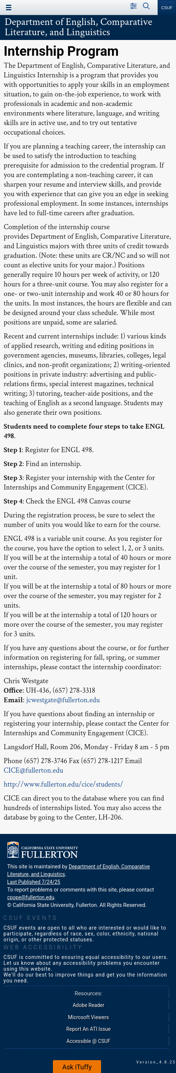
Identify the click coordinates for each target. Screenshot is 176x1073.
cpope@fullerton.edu (30, 897)
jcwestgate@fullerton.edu (63, 700)
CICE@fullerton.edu (33, 770)
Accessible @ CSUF (88, 1041)
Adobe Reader (88, 1005)
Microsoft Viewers (88, 1017)
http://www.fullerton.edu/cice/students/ (63, 784)
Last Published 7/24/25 (33, 882)
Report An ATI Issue (88, 1029)
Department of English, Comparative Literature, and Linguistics (78, 27)
